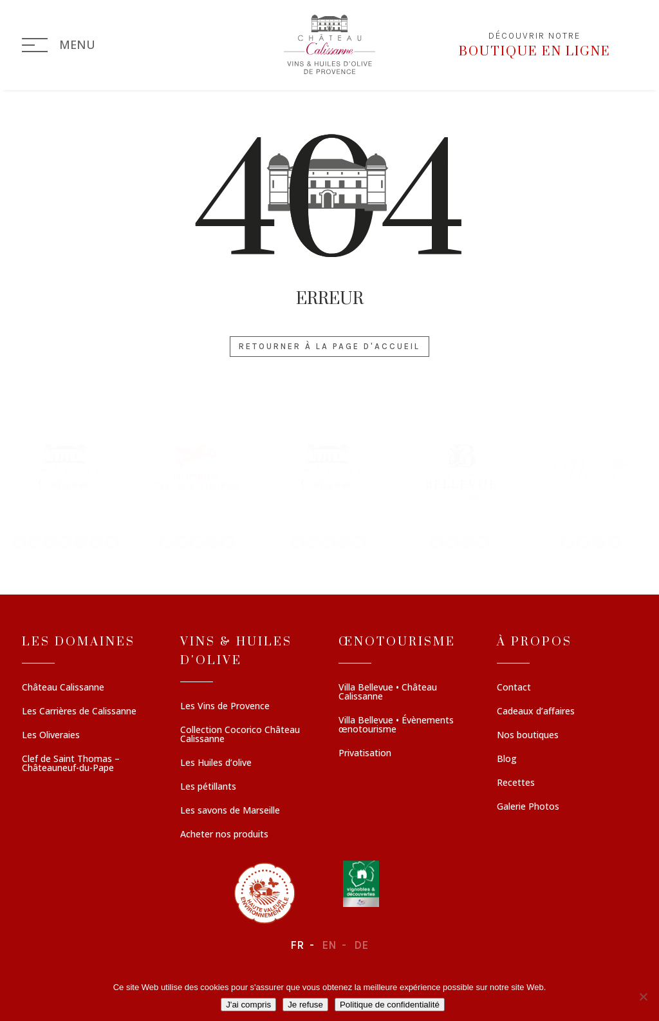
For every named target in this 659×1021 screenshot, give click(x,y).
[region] (329, 495)
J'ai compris (248, 1004)
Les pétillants (208, 787)
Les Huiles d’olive (216, 763)
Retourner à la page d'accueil (329, 346)
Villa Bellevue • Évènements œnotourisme (396, 725)
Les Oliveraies (51, 735)
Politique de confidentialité (390, 1004)
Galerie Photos (528, 807)
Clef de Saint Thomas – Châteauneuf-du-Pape (71, 764)
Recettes (516, 783)
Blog (507, 759)
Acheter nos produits (224, 835)
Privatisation (365, 754)
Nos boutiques (528, 735)
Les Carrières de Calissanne (79, 712)
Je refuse (305, 1004)
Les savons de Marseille (230, 811)
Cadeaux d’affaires (536, 712)
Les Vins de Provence (225, 706)
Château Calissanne (63, 688)
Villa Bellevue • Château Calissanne (388, 692)
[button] (66, 495)
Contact (514, 688)
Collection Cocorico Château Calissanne (240, 735)
